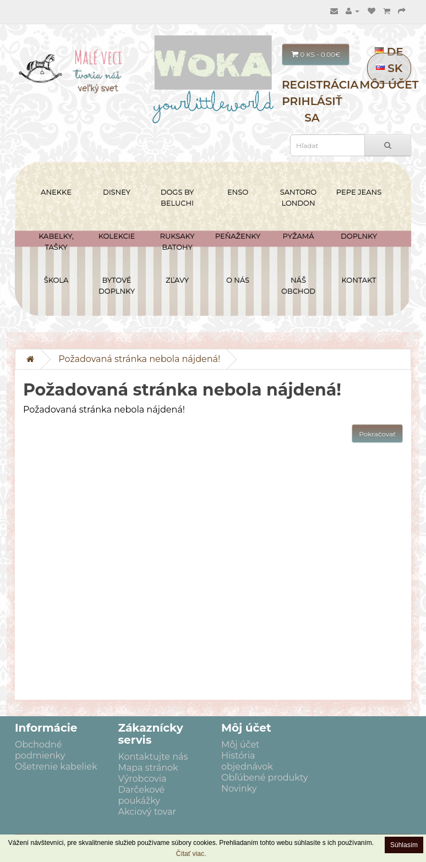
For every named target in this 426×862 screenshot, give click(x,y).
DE (389, 51)
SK (389, 68)
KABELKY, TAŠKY (56, 241)
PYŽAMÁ (298, 236)
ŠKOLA (56, 280)
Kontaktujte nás (153, 756)
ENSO (237, 192)
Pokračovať (377, 434)
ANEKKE (56, 192)
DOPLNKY (359, 236)
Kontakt (359, 280)
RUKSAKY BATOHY (177, 241)
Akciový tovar (147, 811)
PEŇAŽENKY (237, 236)
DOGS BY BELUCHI (177, 197)
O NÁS (237, 280)
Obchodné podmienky (40, 750)
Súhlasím (404, 845)
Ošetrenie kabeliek (56, 766)
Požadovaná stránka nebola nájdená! (139, 359)
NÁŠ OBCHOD (298, 285)
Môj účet (388, 84)
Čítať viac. (191, 854)
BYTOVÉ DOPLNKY (117, 285)
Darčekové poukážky (141, 795)
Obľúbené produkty (264, 777)
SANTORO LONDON (298, 197)
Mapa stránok (148, 767)
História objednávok (247, 761)
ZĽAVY (177, 280)
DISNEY (116, 192)
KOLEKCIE (117, 236)
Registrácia (320, 84)
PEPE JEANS (358, 192)
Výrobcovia (142, 778)
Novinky (238, 788)
